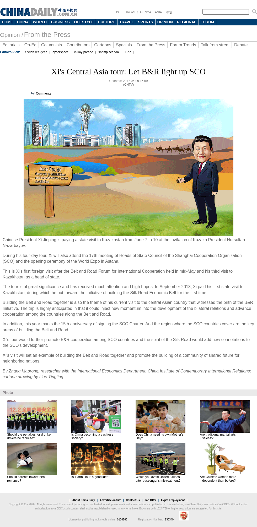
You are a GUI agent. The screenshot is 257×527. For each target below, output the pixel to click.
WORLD (40, 22)
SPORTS (145, 22)
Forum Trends (183, 45)
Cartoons (102, 45)
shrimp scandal (109, 52)
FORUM (207, 22)
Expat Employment (173, 500)
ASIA (158, 12)
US (117, 12)
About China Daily (83, 500)
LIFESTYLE (84, 22)
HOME (7, 22)
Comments (43, 93)
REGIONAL (186, 22)
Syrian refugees (36, 52)
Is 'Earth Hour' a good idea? (90, 477)
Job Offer (150, 500)
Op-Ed (30, 45)
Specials (124, 45)
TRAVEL (126, 22)
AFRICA (145, 12)
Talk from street (215, 45)
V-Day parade (83, 52)
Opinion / (11, 35)
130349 (169, 519)
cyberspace (60, 52)
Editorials (11, 45)
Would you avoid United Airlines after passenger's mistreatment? (158, 478)
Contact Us (133, 500)
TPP (128, 52)
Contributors (78, 45)
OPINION (165, 22)
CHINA (23, 22)
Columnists (51, 45)
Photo (8, 393)
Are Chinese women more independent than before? (218, 478)
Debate (241, 45)
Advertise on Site (110, 500)
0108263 (122, 519)
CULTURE (106, 22)
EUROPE (129, 12)
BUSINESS (60, 22)
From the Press (47, 35)
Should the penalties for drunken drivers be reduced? (29, 436)
